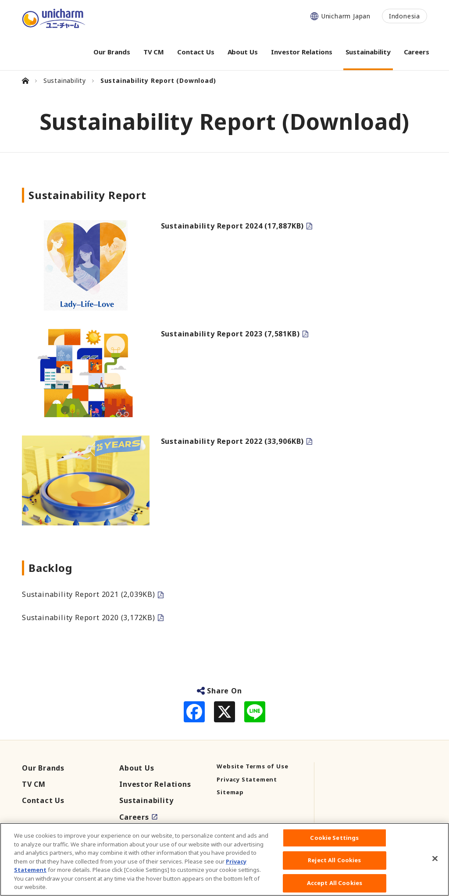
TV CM (34, 784)
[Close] (435, 863)
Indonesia (404, 16)
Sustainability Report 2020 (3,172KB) (88, 617)
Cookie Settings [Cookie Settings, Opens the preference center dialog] (334, 842)
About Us (136, 768)
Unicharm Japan (346, 16)
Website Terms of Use (252, 766)
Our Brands (43, 768)
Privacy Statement (247, 779)
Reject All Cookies (334, 865)
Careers (134, 817)
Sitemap (230, 792)
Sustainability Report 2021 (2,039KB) (88, 594)
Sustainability (146, 800)
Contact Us (43, 800)
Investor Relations (155, 784)
